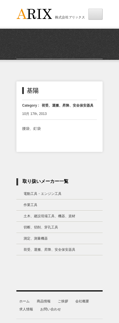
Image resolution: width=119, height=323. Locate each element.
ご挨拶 (63, 301)
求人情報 (26, 309)
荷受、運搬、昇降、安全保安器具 (67, 105)
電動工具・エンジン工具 (43, 194)
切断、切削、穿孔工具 (41, 227)
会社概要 (82, 301)
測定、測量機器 (36, 238)
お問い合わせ (50, 309)
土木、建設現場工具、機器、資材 (49, 216)
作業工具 (30, 205)
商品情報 (44, 301)
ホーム (24, 301)
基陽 (33, 90)
